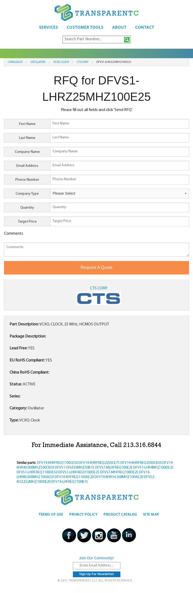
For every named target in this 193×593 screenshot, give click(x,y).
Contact (144, 28)
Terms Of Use (51, 515)
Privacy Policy (83, 515)
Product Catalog (120, 515)
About (119, 28)
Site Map (151, 515)
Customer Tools (85, 28)
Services (48, 28)
